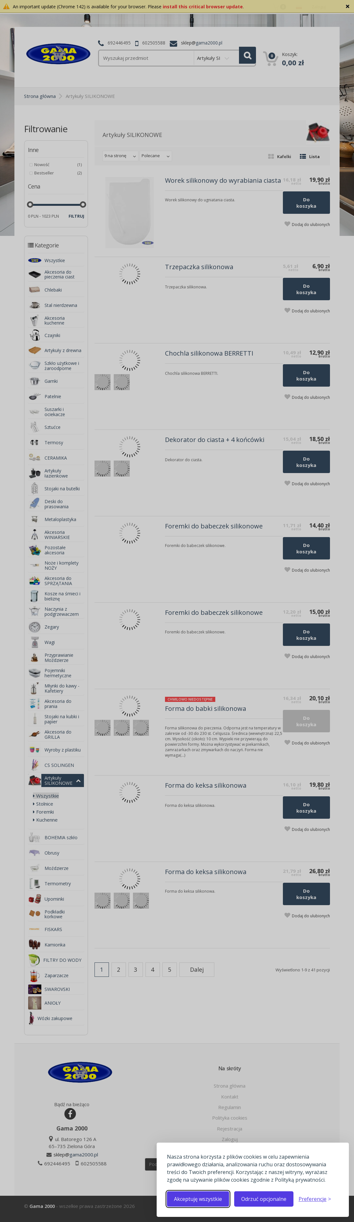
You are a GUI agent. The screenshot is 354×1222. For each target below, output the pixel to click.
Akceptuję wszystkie (198, 1198)
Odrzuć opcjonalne (263, 1198)
